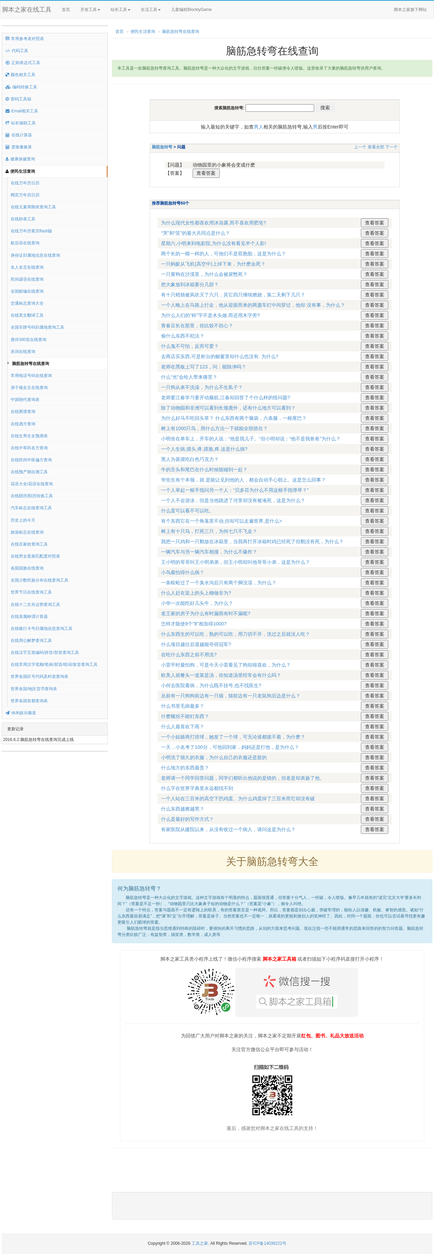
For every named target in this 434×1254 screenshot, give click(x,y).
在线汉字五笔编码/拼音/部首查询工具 (45, 652)
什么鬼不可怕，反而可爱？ (190, 346)
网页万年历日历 (25, 195)
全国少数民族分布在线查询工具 (39, 580)
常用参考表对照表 (24, 38)
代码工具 (16, 50)
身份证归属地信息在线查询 (35, 255)
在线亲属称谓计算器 (29, 616)
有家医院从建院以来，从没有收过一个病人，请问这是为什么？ (228, 829)
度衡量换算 (18, 147)
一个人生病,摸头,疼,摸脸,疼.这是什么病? (204, 449)
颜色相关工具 (20, 74)
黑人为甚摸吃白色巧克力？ (190, 459)
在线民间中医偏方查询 (31, 460)
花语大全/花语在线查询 (32, 484)
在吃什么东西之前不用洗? (189, 654)
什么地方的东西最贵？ (185, 767)
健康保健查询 (20, 159)
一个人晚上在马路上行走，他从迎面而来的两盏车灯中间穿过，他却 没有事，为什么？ (253, 305)
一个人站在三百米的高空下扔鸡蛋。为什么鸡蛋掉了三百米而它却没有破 (238, 798)
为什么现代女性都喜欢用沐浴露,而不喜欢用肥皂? (213, 223)
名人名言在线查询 (27, 267)
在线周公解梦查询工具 (31, 640)
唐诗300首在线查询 (28, 339)
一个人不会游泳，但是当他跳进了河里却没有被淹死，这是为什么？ (233, 500)
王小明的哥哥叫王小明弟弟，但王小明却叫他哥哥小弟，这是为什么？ (235, 562)
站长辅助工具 (20, 123)
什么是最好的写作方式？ (187, 819)
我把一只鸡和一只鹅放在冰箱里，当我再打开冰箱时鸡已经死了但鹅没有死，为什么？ (252, 541)
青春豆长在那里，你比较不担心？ (197, 325)
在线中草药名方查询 (29, 448)
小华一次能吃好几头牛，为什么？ (197, 603)
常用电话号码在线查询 (31, 375)
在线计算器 (18, 135)
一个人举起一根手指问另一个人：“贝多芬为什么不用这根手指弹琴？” (234, 490)
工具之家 (200, 1243)
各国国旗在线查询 (27, 568)
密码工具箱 (18, 99)
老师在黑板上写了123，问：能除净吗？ (203, 366)
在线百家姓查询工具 (29, 544)
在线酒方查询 (23, 424)
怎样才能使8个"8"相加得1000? (193, 623)
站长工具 (120, 9)
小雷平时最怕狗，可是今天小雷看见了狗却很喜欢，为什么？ (226, 665)
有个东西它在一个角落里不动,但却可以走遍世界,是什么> (221, 521)
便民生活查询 (20, 171)
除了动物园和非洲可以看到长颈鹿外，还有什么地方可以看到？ (228, 408)
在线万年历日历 (25, 183)
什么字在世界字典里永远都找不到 (197, 788)
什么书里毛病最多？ (182, 706)
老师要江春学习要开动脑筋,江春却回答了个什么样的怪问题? (225, 397)
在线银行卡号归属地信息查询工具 (41, 628)
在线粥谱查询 (23, 411)
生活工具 (151, 9)
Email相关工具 (21, 111)
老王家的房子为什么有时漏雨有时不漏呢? (205, 613)
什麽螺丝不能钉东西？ (185, 716)
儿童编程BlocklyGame (197, 10)
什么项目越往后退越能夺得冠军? (196, 644)
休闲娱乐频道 (20, 712)
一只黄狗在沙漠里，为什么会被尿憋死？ (204, 274)
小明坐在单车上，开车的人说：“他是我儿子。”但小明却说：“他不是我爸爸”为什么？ (251, 438)
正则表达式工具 (22, 62)
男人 (258, 127)
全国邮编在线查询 (27, 291)
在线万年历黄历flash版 (31, 231)
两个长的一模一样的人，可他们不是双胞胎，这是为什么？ (223, 253)
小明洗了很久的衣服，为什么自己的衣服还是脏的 (214, 757)
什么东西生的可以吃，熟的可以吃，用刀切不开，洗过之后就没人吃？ (235, 634)
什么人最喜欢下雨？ (182, 726)
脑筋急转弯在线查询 (30, 363)
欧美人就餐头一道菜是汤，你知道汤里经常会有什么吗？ (221, 675)
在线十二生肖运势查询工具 (35, 604)
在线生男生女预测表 (29, 436)
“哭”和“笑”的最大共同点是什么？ (195, 233)
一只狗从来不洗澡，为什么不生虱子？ (202, 387)
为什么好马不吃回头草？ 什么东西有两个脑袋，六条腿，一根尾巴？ (234, 418)
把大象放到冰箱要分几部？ (190, 284)
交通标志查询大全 (27, 303)
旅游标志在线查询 (27, 532)
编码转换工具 (21, 87)
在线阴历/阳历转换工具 (32, 496)
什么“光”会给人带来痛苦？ (189, 377)
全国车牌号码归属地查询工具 (37, 327)
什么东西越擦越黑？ (182, 809)
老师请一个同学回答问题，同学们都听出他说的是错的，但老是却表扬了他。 (242, 778)
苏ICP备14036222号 (267, 1243)
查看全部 (376, 147)
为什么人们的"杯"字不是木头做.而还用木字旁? (210, 315)
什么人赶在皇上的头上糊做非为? (196, 593)
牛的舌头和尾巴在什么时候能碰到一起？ (204, 469)
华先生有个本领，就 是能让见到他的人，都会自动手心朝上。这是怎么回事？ (243, 480)
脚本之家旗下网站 (410, 9)
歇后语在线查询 (25, 243)
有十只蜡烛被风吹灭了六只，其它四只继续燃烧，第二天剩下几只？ (233, 294)
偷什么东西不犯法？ (182, 336)
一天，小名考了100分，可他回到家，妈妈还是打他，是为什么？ (230, 747)
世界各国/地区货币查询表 (34, 688)
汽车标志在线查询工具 (31, 508)
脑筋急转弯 (162, 147)
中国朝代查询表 (25, 399)
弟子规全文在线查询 (29, 387)
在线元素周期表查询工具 (33, 207)
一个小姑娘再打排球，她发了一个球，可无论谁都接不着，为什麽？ (233, 737)
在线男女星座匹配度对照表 (35, 556)
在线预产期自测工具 (29, 472)
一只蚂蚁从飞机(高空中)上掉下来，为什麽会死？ (213, 264)
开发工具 (90, 9)
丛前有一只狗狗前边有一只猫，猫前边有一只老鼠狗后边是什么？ (230, 695)
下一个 (391, 147)
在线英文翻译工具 (27, 315)
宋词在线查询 (23, 351)
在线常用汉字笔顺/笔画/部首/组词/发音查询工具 (54, 664)
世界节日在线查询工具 (31, 592)
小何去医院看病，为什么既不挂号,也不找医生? (211, 685)
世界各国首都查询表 (29, 700)
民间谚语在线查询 (27, 279)
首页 (66, 9)
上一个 (360, 147)
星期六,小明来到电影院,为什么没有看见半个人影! (213, 243)
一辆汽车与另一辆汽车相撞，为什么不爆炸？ (209, 552)
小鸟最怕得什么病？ (182, 572)
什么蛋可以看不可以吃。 (187, 510)
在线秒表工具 (23, 219)
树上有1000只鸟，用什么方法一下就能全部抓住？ (214, 428)
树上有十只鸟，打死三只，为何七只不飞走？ (209, 531)
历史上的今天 (23, 520)
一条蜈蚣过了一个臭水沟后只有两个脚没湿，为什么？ (218, 582)
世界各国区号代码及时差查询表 (39, 676)
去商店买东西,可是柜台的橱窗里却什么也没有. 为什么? (219, 356)
